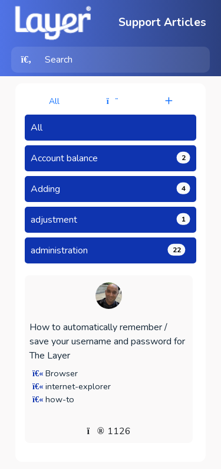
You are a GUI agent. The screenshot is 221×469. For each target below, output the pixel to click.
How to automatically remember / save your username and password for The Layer (107, 341)
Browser (61, 373)
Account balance (110, 158)
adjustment (110, 219)
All (54, 101)
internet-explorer (78, 386)
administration (108, 250)
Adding (110, 189)
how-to (59, 399)
